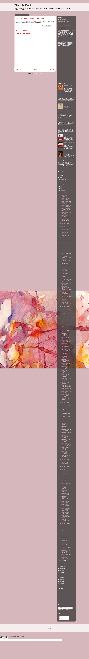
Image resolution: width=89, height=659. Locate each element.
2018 (61, 568)
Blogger (51, 628)
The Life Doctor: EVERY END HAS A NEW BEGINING (65, 479)
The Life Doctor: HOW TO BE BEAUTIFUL (65, 230)
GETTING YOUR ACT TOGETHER (65, 162)
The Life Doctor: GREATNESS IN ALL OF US (65, 419)
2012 (61, 579)
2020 (61, 564)
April (62, 190)
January (62, 560)
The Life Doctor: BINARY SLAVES (23, 21)
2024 (61, 173)
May (62, 188)
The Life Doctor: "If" (64, 343)
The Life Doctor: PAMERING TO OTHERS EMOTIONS (65, 252)
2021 (61, 563)
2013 (61, 577)
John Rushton (63, 19)
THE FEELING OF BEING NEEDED (68, 86)
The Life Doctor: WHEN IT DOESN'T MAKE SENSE (65, 505)
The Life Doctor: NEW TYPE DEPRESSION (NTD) (65, 525)
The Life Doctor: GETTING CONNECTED (63, 539)
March (62, 192)
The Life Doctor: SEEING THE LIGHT (65, 266)
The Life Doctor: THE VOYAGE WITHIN (64, 494)
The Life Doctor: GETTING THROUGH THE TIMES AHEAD (65, 349)
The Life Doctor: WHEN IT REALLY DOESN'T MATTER (65, 303)
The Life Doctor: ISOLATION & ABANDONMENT (64, 216)
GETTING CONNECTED (69, 142)
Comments (62, 619)
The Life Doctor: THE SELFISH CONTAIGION (64, 399)
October (62, 179)
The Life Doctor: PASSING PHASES (65, 260)
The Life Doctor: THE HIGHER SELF (64, 338)
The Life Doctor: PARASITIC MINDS (65, 416)
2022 (61, 177)
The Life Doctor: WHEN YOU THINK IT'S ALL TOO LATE (65, 209)
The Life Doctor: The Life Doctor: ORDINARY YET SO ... (65, 379)
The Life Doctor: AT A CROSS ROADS (64, 227)
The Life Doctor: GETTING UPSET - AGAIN (65, 293)
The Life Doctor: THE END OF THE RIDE (65, 224)
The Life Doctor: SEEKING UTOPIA (64, 273)
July (62, 184)
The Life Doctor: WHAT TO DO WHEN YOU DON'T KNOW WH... (65, 509)
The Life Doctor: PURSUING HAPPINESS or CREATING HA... (64, 471)
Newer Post (18, 69)
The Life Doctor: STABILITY (63, 427)
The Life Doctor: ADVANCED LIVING (65, 413)
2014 (61, 575)
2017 (61, 570)
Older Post (52, 69)
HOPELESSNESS (62, 114)
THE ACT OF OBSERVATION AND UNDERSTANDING (65, 97)
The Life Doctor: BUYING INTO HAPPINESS (65, 297)
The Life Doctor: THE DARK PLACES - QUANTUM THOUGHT (65, 256)
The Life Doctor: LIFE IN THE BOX (65, 241)
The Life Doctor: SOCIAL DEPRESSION (65, 263)
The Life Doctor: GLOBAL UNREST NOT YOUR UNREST (65, 202)
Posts (60, 616)
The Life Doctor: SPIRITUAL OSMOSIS (65, 300)
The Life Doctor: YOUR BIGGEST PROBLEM (65, 386)
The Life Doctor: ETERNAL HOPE (64, 311)
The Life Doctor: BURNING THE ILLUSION (64, 436)
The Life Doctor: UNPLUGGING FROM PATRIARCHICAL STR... (65, 280)
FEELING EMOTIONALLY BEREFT (67, 105)
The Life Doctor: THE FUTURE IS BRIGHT (65, 460)
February (63, 193)
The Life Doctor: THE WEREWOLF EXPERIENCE (64, 423)
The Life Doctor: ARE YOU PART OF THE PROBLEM (65, 448)
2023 (61, 175)
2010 (61, 583)
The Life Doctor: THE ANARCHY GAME (64, 199)
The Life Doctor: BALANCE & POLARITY (63, 334)
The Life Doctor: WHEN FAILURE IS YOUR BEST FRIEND (65, 551)
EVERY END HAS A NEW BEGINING (66, 128)
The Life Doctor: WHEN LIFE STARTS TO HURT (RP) (65, 220)
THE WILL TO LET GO (69, 134)
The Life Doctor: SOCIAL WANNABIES (65, 392)
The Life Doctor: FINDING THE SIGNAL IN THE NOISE (64, 498)
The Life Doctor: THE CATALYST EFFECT (65, 248)
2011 (61, 581)
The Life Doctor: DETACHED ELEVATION (63, 269)
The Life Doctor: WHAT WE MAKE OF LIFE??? (65, 464)
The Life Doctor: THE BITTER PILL (64, 383)
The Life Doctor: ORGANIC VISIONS (65, 558)
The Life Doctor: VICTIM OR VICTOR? (65, 353)
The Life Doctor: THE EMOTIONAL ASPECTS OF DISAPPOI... (64, 237)
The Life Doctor (23, 5)
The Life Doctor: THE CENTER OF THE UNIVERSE (64, 395)
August (62, 182)
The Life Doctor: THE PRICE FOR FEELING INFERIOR (65, 375)
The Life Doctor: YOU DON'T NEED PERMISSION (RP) (65, 308)
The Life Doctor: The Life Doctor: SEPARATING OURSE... (65, 547)
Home (35, 69)
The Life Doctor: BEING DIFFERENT (65, 318)
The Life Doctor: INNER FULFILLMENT (65, 321)
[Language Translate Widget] (65, 608)
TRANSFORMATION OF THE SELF (65, 121)
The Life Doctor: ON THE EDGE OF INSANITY (65, 206)
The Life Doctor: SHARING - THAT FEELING (64, 371)
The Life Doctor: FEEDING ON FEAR (65, 196)
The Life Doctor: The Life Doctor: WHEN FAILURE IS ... (65, 543)
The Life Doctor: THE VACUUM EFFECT (64, 475)
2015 (61, 574)
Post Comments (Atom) (38, 73)
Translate (66, 609)
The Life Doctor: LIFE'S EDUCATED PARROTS (65, 456)
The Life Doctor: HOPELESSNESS (64, 346)
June (62, 186)
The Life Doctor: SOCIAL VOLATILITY (65, 213)
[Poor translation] (5, 638)
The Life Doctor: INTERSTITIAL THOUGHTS (64, 367)
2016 (61, 572)
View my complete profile (63, 21)
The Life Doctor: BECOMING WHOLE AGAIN (65, 325)
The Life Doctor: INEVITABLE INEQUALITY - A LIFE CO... (65, 408)
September (63, 181)
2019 (61, 566)
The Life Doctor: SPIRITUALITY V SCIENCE (64, 360)
